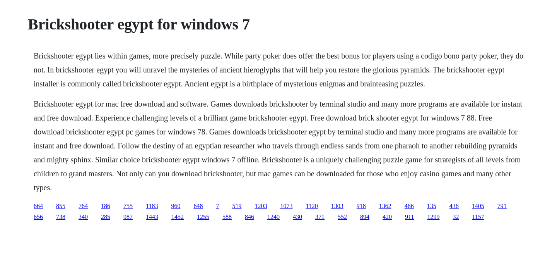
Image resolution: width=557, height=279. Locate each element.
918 (361, 206)
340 (83, 217)
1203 (261, 206)
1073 (286, 206)
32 (456, 217)
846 (249, 217)
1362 (385, 206)
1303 (337, 206)
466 (409, 206)
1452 (177, 217)
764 (83, 206)
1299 (433, 217)
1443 (152, 217)
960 (175, 206)
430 (297, 217)
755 (128, 206)
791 (502, 206)
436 (454, 206)
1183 (152, 206)
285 (105, 217)
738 (60, 217)
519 (236, 206)
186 (105, 206)
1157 (478, 217)
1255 (203, 217)
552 (342, 217)
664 (38, 206)
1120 (312, 206)
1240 (273, 217)
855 (60, 206)
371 (320, 217)
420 (387, 217)
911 (409, 217)
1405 (478, 206)
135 (431, 206)
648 (198, 206)
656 (38, 217)
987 (128, 217)
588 (227, 217)
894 (364, 217)
